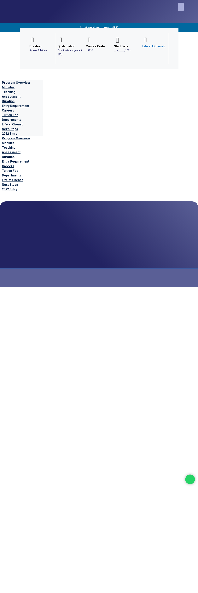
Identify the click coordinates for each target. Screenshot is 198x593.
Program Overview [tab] (16, 82)
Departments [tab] (11, 120)
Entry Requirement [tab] (15, 106)
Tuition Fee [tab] (10, 115)
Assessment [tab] (11, 96)
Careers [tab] (8, 110)
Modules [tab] (8, 87)
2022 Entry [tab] (9, 133)
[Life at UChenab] (145, 40)
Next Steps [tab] (10, 129)
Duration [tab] (8, 101)
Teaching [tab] (8, 92)
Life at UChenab (153, 46)
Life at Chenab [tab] (12, 124)
